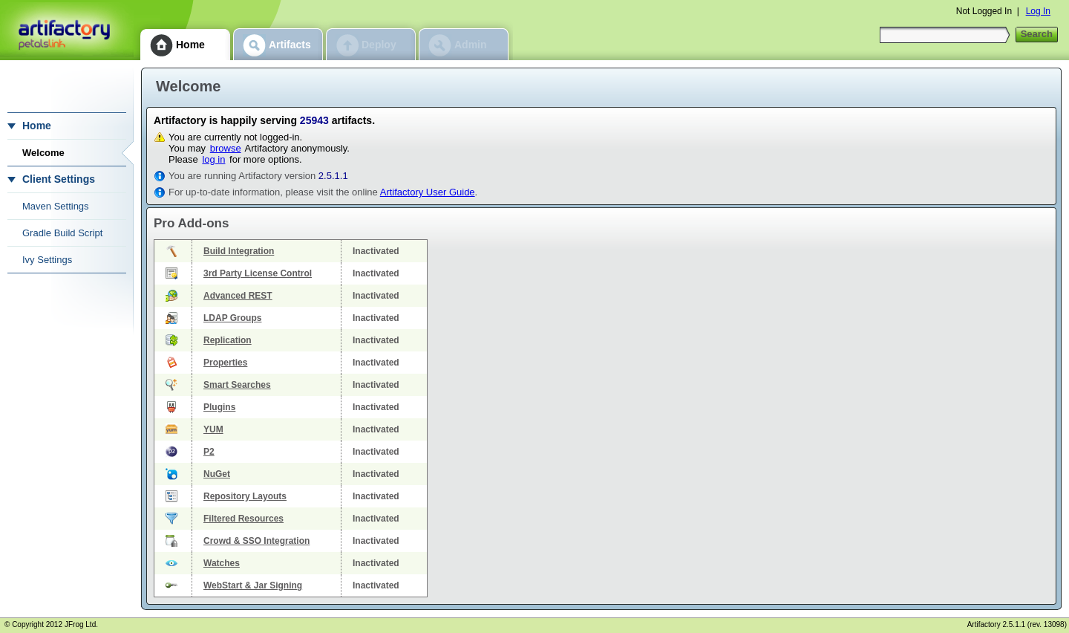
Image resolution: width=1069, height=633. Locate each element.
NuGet (216, 474)
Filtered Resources (243, 518)
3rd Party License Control (257, 273)
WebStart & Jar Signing (252, 585)
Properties (225, 362)
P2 (209, 452)
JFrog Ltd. (81, 624)
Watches (221, 563)
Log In (1038, 11)
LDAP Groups (232, 318)
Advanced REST (237, 295)
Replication (227, 340)
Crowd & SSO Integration (256, 541)
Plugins (219, 407)
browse (225, 148)
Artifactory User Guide (427, 192)
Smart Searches (237, 385)
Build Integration (238, 251)
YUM (213, 429)
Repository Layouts (245, 496)
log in (213, 159)
